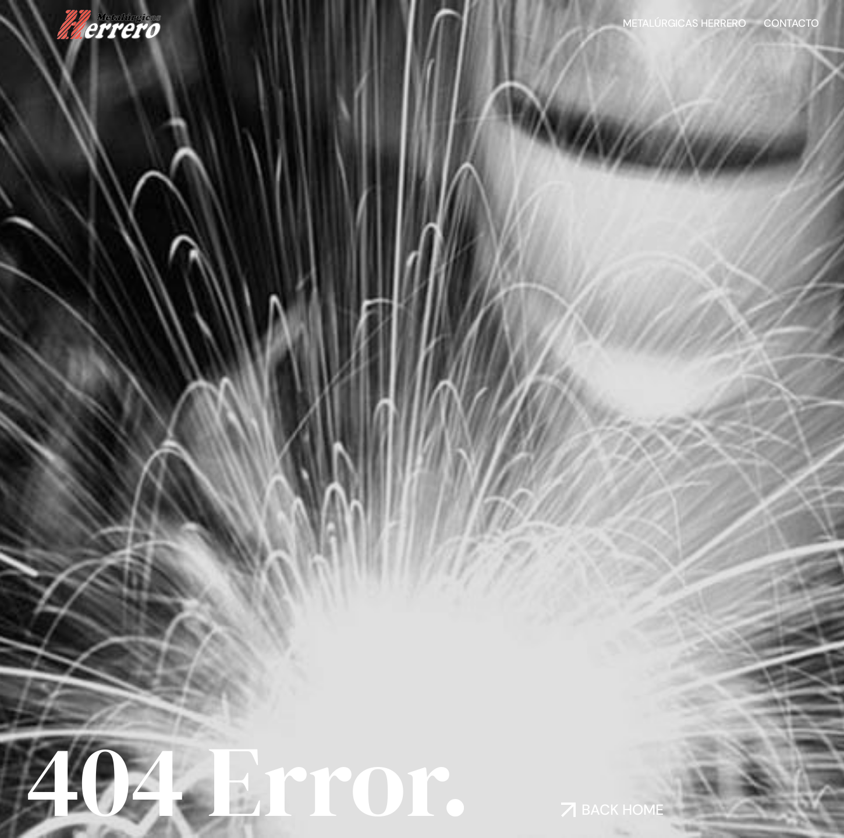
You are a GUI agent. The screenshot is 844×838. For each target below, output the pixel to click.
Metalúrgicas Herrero (684, 23)
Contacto (791, 23)
